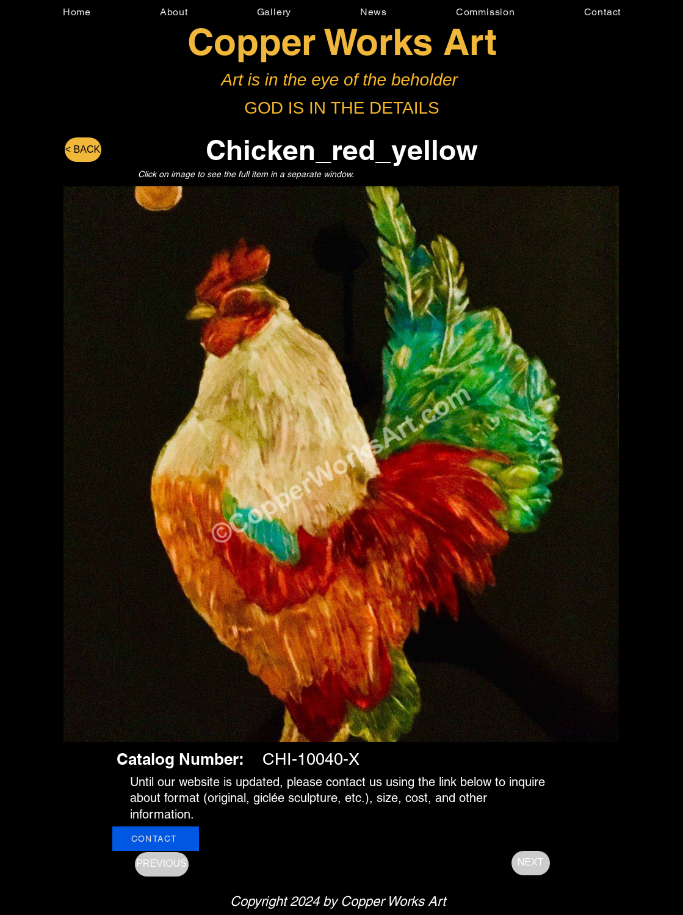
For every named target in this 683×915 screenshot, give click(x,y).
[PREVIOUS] (162, 864)
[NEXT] (530, 863)
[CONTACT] (155, 838)
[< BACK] (83, 149)
